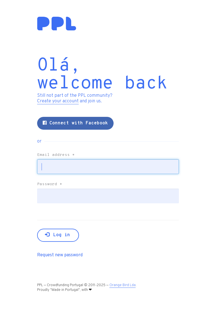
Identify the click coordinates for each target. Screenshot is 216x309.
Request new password (60, 255)
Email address (56, 155)
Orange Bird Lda (122, 285)
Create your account (58, 101)
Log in (57, 235)
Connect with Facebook (75, 123)
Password (49, 184)
